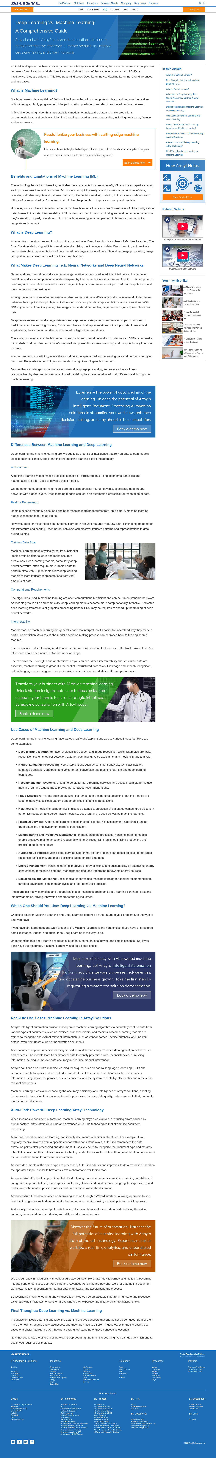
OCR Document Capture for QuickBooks (74, 1423)
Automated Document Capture (71, 1409)
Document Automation (68, 1421)
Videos (154, 1367)
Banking (86, 1382)
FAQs (154, 1380)
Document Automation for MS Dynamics (74, 1428)
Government (87, 1371)
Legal (52, 1382)
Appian (133, 1404)
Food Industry (87, 1373)
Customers (115, 9)
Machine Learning (67, 1413)
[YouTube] (13, 1442)
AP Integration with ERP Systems (72, 1434)
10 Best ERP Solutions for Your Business (182, 340)
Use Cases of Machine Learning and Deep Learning (183, 118)
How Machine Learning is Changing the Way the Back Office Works (182, 353)
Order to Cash (194, 1409)
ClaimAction (15, 1380)
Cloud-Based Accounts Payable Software (108, 1430)
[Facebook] (32, 1442)
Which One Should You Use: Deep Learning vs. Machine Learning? (182, 126)
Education (86, 1369)
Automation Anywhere (138, 1407)
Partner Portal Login (195, 1371)
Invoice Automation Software (182, 269)
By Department (197, 1399)
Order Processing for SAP (140, 1428)
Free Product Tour (182, 197)
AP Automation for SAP (102, 1407)
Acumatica (14, 1407)
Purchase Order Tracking (139, 1421)
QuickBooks (15, 1415)
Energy (52, 1380)
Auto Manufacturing (89, 1375)
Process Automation (101, 1419)
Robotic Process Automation (70, 1415)
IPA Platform (64, 3)
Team (80, 9)
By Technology (68, 1399)
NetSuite (14, 1413)
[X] (19, 1442)
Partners (153, 3)
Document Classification (69, 1404)
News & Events (93, 9)
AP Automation (99, 1404)
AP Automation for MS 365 (103, 1413)
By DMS (193, 1413)
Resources (140, 3)
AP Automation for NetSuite (103, 1409)
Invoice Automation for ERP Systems (106, 1426)
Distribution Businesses (91, 1380)
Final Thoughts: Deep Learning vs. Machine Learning (182, 153)
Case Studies (156, 1378)
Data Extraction (66, 1417)
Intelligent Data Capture (68, 1411)
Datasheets (156, 1369)
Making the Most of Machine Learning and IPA (181, 315)
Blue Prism (134, 1409)
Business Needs (109, 3)
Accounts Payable (195, 1404)
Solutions (79, 3)
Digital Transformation (101, 1421)
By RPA (135, 1399)
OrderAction (15, 1375)
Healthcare (53, 1371)
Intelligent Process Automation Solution (182, 239)
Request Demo (22, 9)
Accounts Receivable (196, 1407)
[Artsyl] (25, 4)
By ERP (15, 1399)
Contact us (194, 9)
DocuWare (192, 1419)
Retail (85, 1378)
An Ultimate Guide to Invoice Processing (181, 302)
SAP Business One (17, 1419)
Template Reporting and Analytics (105, 1423)
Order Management (100, 1415)
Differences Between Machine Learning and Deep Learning (184, 109)
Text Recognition (66, 1419)
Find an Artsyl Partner (195, 1369)
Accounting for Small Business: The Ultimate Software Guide (182, 327)
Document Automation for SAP (71, 1432)
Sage (12, 1417)
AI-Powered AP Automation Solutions (106, 1432)
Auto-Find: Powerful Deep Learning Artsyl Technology (182, 144)
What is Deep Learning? (177, 89)
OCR (62, 1407)
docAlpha (14, 1367)
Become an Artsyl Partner (196, 1367)
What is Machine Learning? (179, 75)
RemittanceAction (17, 1378)
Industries (92, 3)
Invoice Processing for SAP (140, 1426)
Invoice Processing (137, 1419)
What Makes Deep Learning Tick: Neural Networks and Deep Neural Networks (182, 98)
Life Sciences (87, 1367)
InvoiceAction (15, 1373)
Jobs (125, 9)
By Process (100, 1399)
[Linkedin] (25, 1442)
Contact (134, 9)
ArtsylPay (14, 1371)
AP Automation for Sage (102, 1411)
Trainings (155, 1373)
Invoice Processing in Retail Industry (143, 1423)
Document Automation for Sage (71, 1430)
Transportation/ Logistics (58, 1378)
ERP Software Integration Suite (21, 1404)
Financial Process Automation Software (107, 1428)
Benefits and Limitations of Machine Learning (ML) (182, 82)
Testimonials (156, 1375)
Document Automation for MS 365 (72, 1426)
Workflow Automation (101, 1417)
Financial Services (56, 1373)
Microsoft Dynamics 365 (19, 1409)
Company (126, 3)
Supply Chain (54, 1384)
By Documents (139, 1413)
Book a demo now (137, 162)
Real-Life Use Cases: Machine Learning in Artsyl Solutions (184, 135)
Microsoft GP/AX (16, 1411)
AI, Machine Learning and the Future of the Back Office (181, 290)
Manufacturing (55, 1375)
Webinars (155, 1371)
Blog (105, 9)
